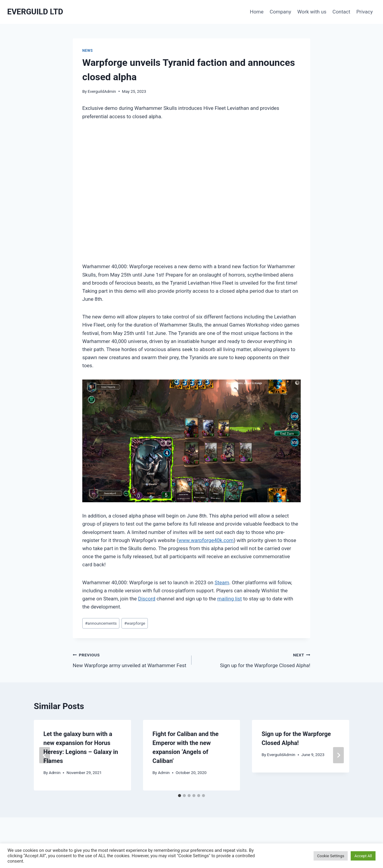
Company (280, 12)
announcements (101, 623)
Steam (222, 582)
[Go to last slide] (44, 755)
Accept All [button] (363, 856)
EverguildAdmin (102, 91)
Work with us (311, 12)
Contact (341, 12)
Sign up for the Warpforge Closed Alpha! (253, 659)
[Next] (338, 755)
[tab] (179, 795)
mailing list (229, 599)
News (87, 50)
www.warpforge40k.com (206, 540)
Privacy (364, 12)
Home (257, 12)
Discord (146, 599)
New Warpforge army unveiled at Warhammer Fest (129, 659)
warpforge (134, 623)
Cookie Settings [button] (330, 856)
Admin (54, 772)
